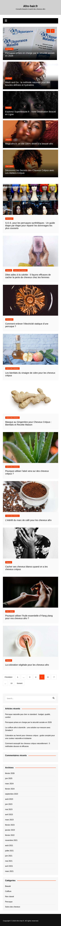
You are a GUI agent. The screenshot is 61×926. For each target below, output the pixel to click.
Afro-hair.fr (30, 6)
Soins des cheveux (20, 270)
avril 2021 (9, 866)
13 (11, 683)
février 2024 (10, 789)
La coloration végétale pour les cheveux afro (27, 665)
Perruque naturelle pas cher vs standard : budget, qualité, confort (27, 715)
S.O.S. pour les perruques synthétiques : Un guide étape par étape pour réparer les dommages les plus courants (30, 225)
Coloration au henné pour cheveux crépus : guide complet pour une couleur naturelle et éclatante (30, 737)
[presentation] (48, 31)
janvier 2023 (10, 830)
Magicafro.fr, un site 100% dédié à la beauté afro (29, 143)
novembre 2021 (11, 840)
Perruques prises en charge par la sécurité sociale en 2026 (28, 722)
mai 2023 (8, 809)
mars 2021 (9, 871)
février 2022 (10, 835)
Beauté (8, 107)
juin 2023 (8, 804)
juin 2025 (8, 778)
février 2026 (10, 773)
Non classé (9, 49)
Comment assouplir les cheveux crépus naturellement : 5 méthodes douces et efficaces (27, 745)
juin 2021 (8, 856)
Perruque (9, 218)
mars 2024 (9, 784)
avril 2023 (9, 814)
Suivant (19, 683)
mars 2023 (9, 820)
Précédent (8, 677)
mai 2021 (8, 861)
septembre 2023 (11, 794)
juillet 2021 (9, 851)
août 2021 (9, 845)
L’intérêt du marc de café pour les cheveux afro (28, 520)
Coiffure (8, 78)
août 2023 (9, 799)
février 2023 (10, 825)
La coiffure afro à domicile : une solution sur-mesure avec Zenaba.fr (27, 729)
